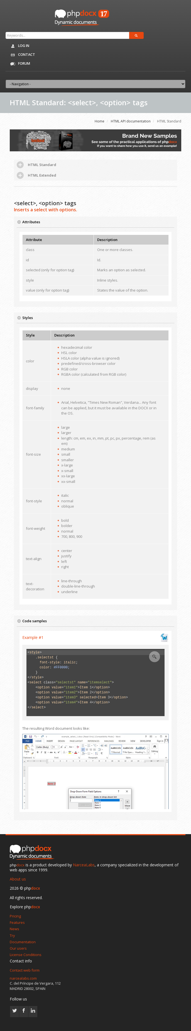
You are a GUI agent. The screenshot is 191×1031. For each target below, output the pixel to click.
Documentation (23, 941)
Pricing (15, 916)
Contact (21, 55)
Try (12, 935)
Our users (18, 948)
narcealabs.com (23, 978)
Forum (19, 63)
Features (17, 922)
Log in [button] (18, 46)
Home (99, 121)
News (14, 928)
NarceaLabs (84, 864)
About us (18, 879)
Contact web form (25, 970)
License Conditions (25, 954)
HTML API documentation (131, 121)
